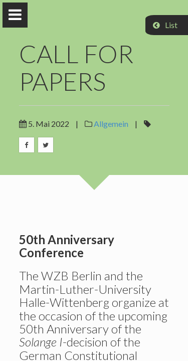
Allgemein (111, 123)
